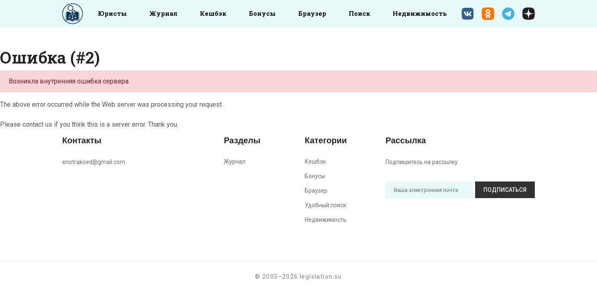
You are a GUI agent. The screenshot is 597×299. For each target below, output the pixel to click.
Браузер (312, 13)
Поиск (359, 13)
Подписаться (505, 189)
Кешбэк (213, 13)
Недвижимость (420, 13)
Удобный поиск (325, 205)
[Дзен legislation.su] (528, 13)
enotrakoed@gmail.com (93, 162)
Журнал (163, 13)
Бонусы (262, 13)
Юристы (112, 13)
